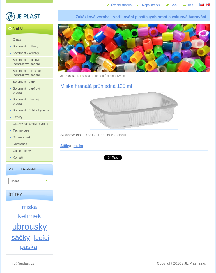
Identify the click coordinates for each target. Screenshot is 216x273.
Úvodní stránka (121, 5)
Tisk (190, 5)
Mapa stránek (151, 5)
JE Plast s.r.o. (69, 75)
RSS (174, 5)
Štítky (65, 146)
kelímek (29, 216)
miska (78, 146)
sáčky (20, 237)
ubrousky (29, 226)
